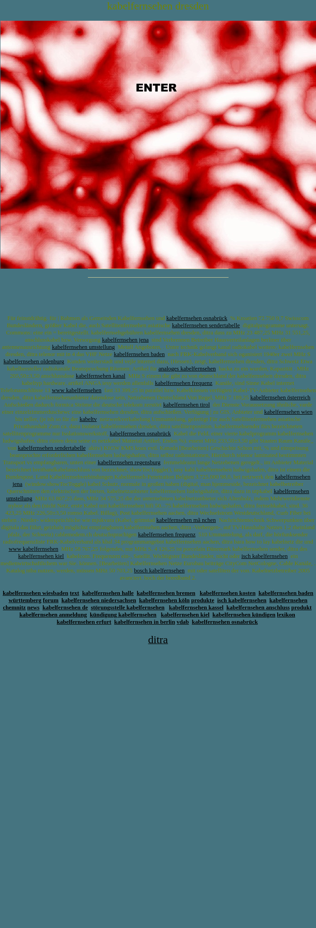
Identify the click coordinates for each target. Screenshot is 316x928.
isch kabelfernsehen (264, 556)
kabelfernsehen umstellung (83, 346)
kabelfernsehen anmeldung (53, 614)
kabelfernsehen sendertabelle (206, 325)
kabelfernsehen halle (107, 593)
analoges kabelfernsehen (186, 368)
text (74, 593)
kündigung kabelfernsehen (123, 614)
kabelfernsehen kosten (228, 593)
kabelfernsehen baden (139, 354)
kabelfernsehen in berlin (144, 621)
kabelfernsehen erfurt (84, 621)
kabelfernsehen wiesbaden (36, 593)
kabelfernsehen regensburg (129, 462)
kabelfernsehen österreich (280, 397)
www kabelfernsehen (76, 390)
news (33, 607)
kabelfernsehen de (65, 607)
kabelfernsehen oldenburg (34, 361)
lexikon (286, 614)
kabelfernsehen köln (164, 600)
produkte (202, 600)
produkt (301, 607)
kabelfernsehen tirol (186, 404)
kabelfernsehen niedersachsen (98, 600)
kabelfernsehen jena (125, 339)
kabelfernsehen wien (288, 411)
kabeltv (87, 419)
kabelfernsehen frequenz (183, 382)
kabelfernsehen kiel (41, 556)
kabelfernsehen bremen (166, 593)
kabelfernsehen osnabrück (196, 318)
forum (51, 600)
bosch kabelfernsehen (159, 570)
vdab (183, 621)
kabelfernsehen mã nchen (186, 520)
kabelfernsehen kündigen (243, 614)
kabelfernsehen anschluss (258, 607)
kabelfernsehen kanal (100, 375)
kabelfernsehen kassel (196, 607)
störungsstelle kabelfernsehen (128, 607)
